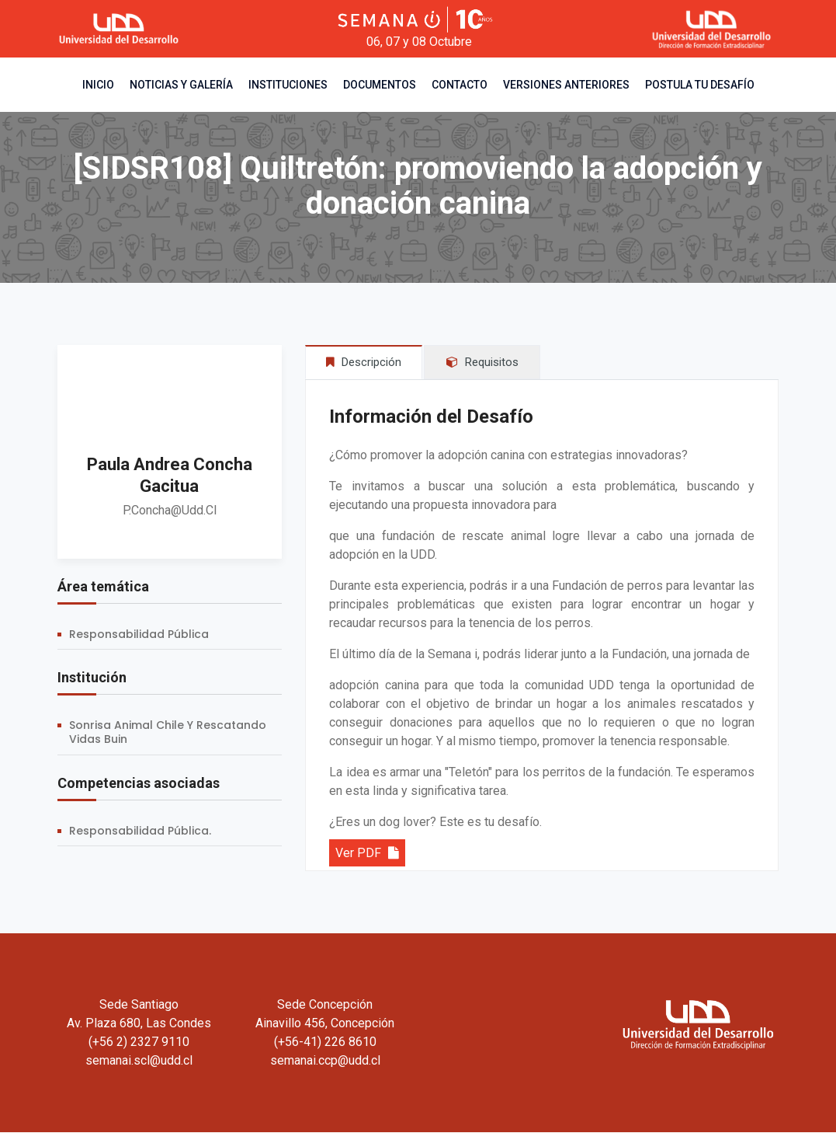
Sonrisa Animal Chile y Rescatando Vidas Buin (167, 732)
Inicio (98, 84)
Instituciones (288, 84)
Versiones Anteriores (566, 84)
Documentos (379, 84)
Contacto (459, 84)
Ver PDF (367, 853)
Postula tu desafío (699, 84)
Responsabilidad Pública (139, 634)
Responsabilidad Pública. (140, 831)
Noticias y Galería (181, 84)
